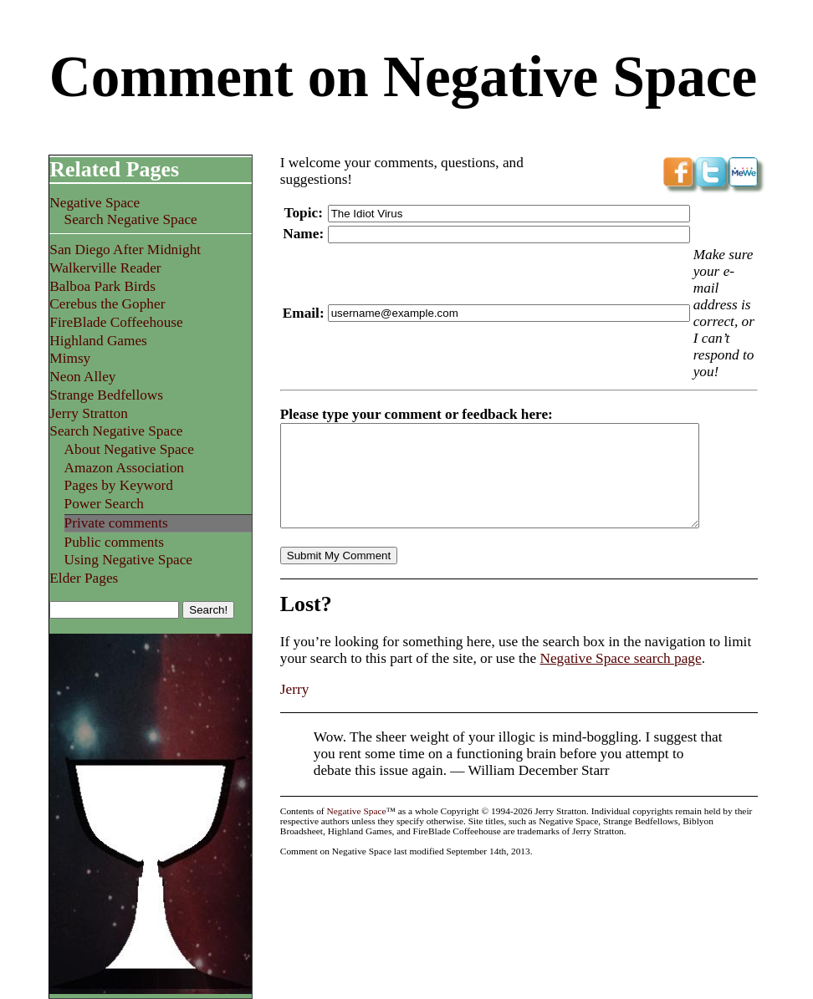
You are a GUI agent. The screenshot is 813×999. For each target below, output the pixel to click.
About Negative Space (129, 449)
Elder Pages (83, 578)
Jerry (294, 709)
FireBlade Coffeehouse (115, 322)
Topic (301, 213)
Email (301, 313)
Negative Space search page (620, 678)
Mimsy (69, 358)
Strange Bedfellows (106, 395)
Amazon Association (124, 468)
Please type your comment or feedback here (414, 414)
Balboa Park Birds (102, 286)
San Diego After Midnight (125, 249)
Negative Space (94, 203)
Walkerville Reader (105, 268)
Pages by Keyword (118, 485)
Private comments (116, 523)
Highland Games (98, 341)
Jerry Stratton (88, 413)
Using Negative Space (128, 560)
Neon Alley (82, 377)
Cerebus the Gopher (107, 304)
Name (301, 234)
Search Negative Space (130, 219)
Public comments (114, 542)
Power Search (104, 504)
